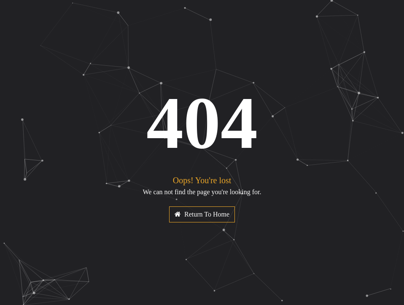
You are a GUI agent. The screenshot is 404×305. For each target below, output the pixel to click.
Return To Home (202, 214)
